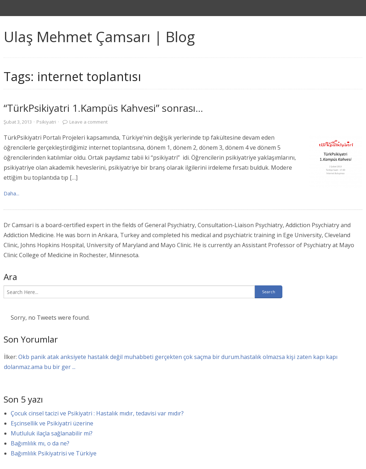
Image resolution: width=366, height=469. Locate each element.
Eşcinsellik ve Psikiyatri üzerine (52, 423)
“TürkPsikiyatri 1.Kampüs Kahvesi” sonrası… (103, 108)
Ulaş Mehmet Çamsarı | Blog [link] (99, 36)
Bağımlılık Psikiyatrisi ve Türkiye (54, 453)
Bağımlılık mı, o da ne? (40, 443)
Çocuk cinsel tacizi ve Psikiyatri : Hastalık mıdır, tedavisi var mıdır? (97, 413)
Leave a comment (88, 122)
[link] (335, 161)
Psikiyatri (46, 122)
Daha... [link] (11, 193)
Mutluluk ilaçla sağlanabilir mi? (52, 433)
